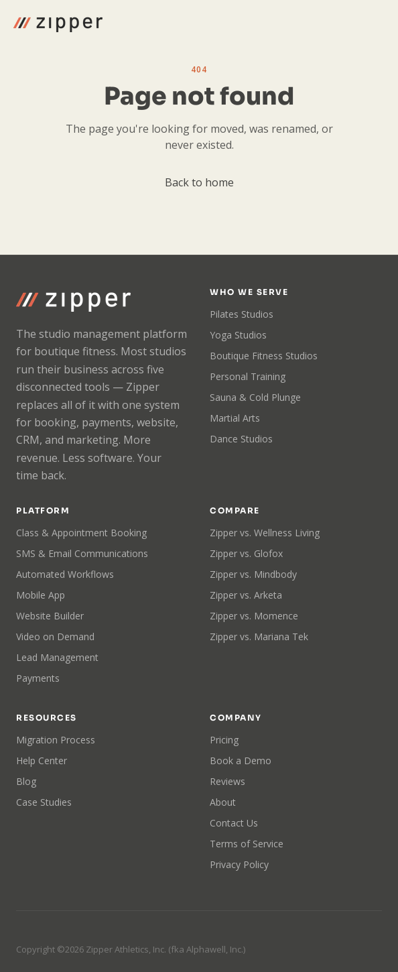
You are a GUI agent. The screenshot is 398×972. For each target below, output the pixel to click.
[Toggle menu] (372, 23)
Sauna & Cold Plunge (255, 397)
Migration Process (55, 739)
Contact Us (234, 822)
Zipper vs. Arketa (246, 595)
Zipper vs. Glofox (246, 553)
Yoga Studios (238, 334)
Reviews (227, 781)
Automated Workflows (65, 574)
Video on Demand (55, 636)
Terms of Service (246, 843)
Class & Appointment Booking (81, 532)
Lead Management (57, 657)
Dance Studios (241, 438)
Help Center (41, 760)
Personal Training (247, 376)
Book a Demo (240, 760)
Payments (38, 678)
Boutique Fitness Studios (264, 355)
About (223, 802)
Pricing (224, 739)
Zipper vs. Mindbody (253, 574)
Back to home (199, 182)
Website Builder (50, 615)
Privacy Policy (239, 864)
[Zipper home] (58, 22)
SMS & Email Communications (82, 553)
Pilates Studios (241, 314)
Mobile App (40, 595)
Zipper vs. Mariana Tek (259, 636)
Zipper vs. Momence (254, 615)
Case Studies (44, 802)
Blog (26, 781)
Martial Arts (235, 418)
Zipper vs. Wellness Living (265, 532)
